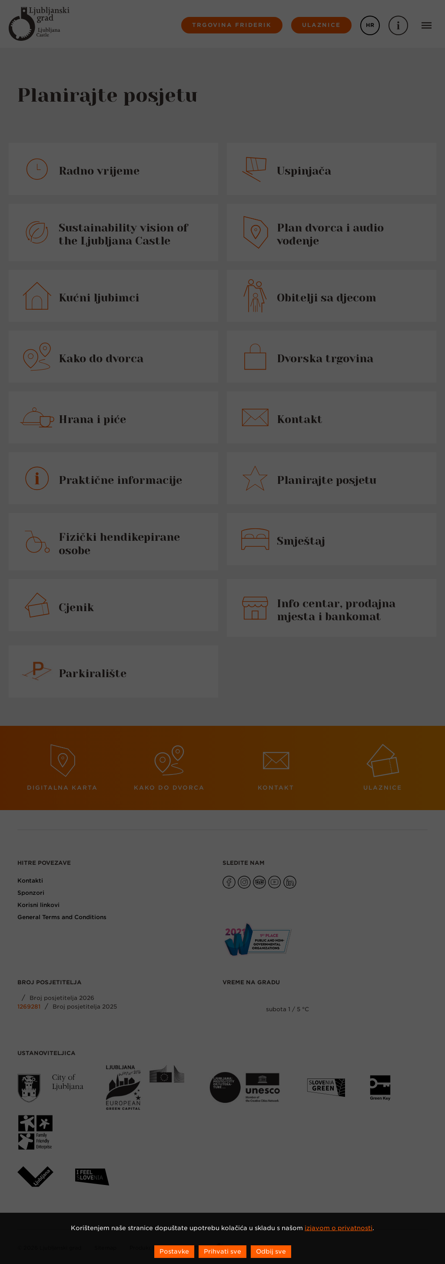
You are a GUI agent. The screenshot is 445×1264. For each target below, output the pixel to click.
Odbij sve (271, 1251)
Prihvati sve (222, 1251)
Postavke (174, 1251)
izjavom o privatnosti (338, 1227)
